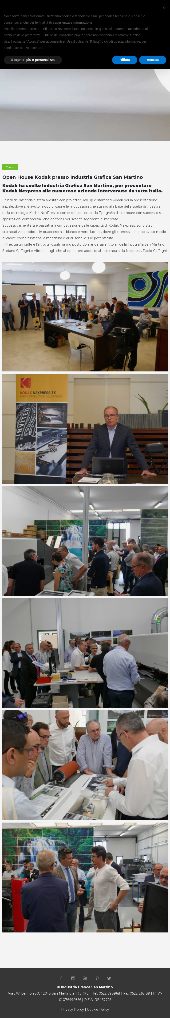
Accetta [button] (153, 60)
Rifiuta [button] (125, 60)
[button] (164, 7)
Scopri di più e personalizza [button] (33, 60)
